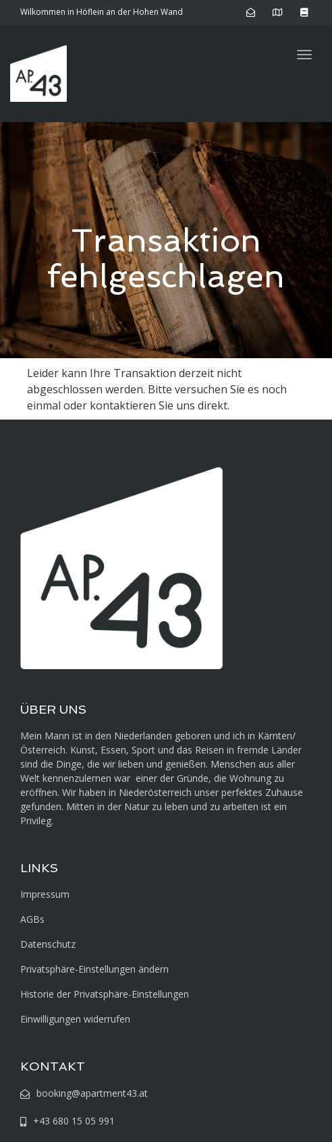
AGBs (32, 919)
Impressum (45, 894)
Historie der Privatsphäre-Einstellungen (104, 994)
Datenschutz (48, 944)
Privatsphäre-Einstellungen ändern (94, 969)
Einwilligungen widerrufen (75, 1018)
